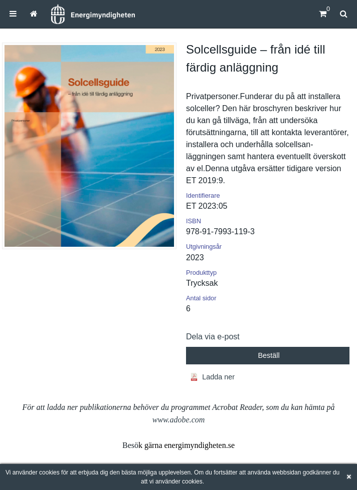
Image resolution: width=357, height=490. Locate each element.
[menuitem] (13, 14)
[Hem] (92, 14)
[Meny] (13, 14)
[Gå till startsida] (34, 14)
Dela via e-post (213, 336)
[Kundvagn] (322, 14)
